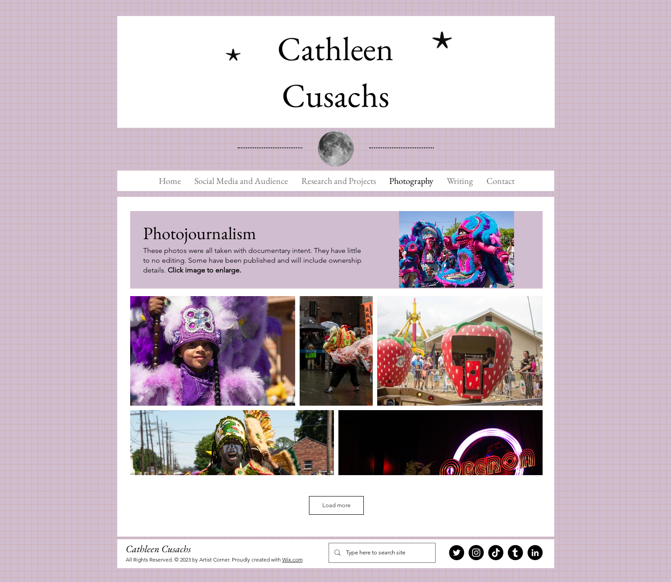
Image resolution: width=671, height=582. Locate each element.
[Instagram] (476, 552)
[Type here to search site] (381, 552)
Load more (336, 505)
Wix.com (292, 559)
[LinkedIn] (535, 552)
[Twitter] (456, 552)
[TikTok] (495, 552)
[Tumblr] (515, 552)
